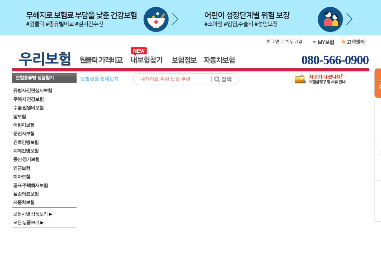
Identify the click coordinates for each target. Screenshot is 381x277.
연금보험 (21, 168)
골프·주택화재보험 (30, 185)
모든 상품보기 (28, 222)
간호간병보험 (25, 142)
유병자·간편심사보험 (32, 90)
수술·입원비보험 (28, 107)
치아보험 (21, 176)
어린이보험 (23, 125)
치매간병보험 (25, 151)
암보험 (19, 116)
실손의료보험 (25, 194)
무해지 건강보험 (28, 99)
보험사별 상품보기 (32, 214)
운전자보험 (23, 133)
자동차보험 (23, 202)
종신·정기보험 (26, 159)
